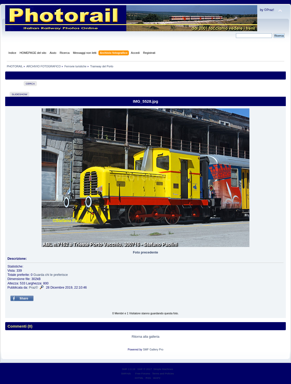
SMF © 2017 (144, 369)
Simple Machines (163, 369)
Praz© (33, 287)
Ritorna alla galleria (146, 337)
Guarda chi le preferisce (51, 275)
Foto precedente (145, 252)
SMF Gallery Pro (153, 349)
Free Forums (142, 373)
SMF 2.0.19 (128, 369)
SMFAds (126, 373)
